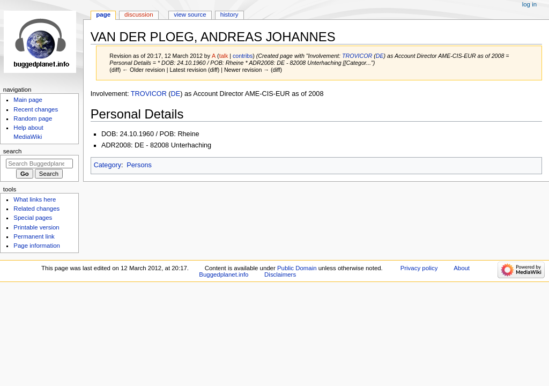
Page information (36, 245)
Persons (139, 165)
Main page (27, 99)
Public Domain (297, 268)
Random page (32, 118)
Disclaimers (280, 274)
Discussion (138, 14)
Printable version (36, 227)
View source (190, 14)
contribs (243, 56)
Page (103, 14)
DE (380, 56)
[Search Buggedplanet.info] (39, 163)
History (229, 14)
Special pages (32, 217)
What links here (34, 199)
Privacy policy (419, 268)
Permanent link (33, 236)
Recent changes (35, 109)
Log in (529, 4)
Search (12, 151)
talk (223, 56)
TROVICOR (357, 56)
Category (107, 165)
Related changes (36, 208)
